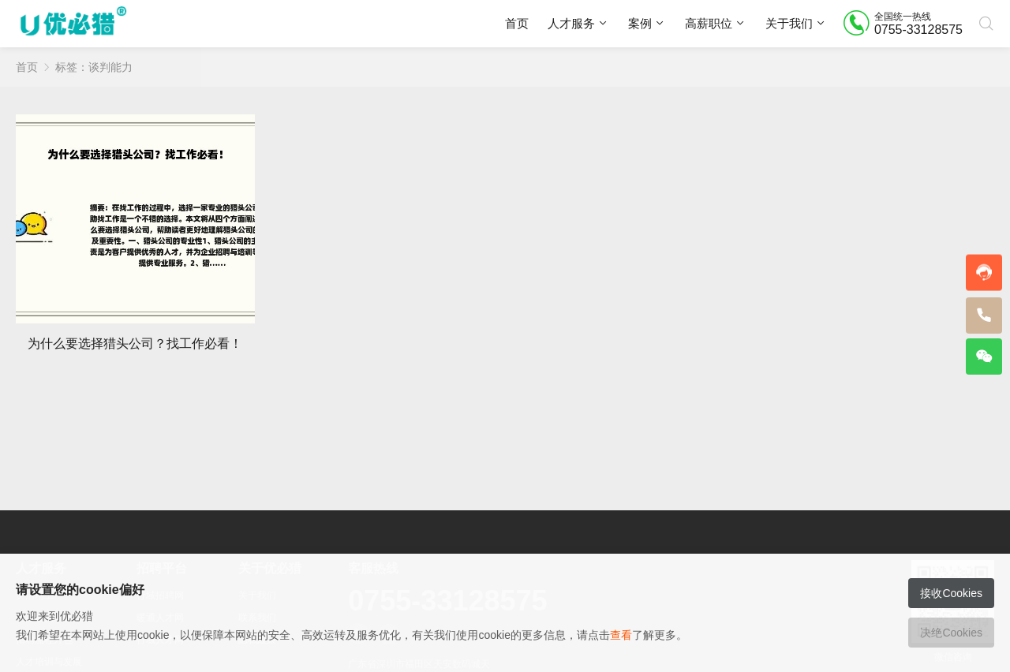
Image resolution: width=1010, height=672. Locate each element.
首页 (517, 23)
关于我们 (789, 23)
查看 (621, 635)
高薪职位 (708, 23)
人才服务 (571, 23)
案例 (640, 23)
